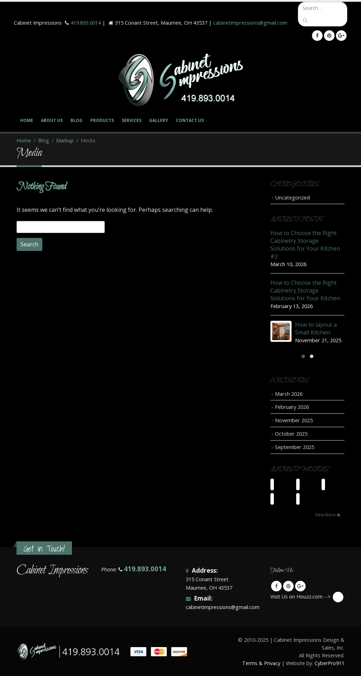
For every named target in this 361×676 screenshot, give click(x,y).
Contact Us (190, 120)
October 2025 (291, 433)
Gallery (158, 120)
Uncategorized (292, 197)
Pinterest (288, 586)
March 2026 (288, 393)
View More (327, 515)
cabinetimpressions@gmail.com (250, 22)
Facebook (276, 586)
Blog (76, 120)
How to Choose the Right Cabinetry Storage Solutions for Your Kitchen (305, 290)
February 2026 (292, 406)
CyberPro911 (329, 663)
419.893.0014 (86, 22)
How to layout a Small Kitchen (316, 328)
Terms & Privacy (261, 663)
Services (131, 120)
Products (102, 120)
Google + (300, 586)
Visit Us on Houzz (338, 597)
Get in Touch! (44, 548)
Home (26, 120)
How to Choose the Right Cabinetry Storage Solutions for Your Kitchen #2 (305, 244)
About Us (52, 120)
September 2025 (294, 446)
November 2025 (294, 420)
